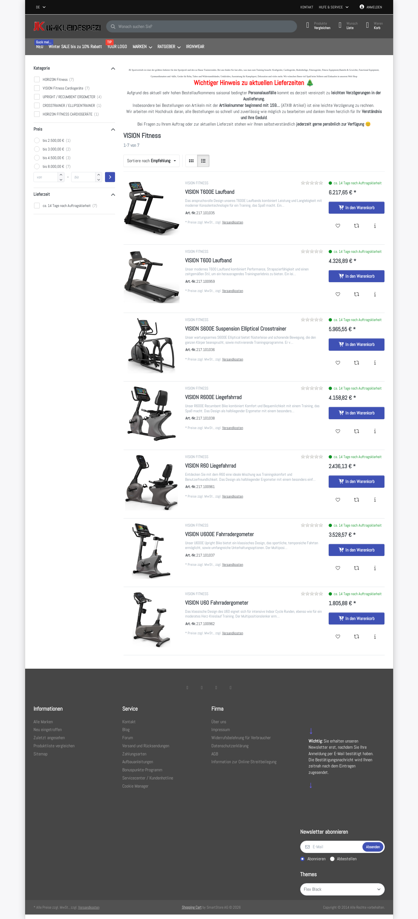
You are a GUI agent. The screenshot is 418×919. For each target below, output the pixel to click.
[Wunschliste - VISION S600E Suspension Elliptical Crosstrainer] (338, 363)
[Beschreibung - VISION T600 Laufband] (375, 294)
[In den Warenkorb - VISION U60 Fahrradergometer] (356, 618)
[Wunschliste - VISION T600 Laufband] (338, 294)
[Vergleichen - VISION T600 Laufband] (356, 294)
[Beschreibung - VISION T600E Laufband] (375, 226)
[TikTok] (216, 687)
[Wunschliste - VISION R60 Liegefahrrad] (338, 500)
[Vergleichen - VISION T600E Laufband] (356, 226)
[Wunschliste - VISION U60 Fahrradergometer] (338, 637)
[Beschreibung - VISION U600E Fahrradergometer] (375, 568)
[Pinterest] (230, 687)
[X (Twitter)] (202, 687)
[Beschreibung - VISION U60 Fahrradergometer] (375, 637)
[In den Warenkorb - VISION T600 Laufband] (356, 276)
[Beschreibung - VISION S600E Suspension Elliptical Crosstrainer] (375, 363)
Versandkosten (232, 222)
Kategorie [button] (42, 68)
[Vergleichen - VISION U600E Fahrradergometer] (356, 568)
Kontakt (306, 7)
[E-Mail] (330, 847)
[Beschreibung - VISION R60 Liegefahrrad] (375, 500)
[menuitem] (40, 47)
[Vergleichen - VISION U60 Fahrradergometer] (356, 637)
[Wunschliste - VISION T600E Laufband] (338, 226)
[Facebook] (187, 687)
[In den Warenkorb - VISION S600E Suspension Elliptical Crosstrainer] (356, 344)
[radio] (191, 161)
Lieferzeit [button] (42, 194)
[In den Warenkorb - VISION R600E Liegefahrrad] (356, 413)
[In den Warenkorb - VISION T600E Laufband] (356, 208)
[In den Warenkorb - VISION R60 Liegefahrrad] (356, 481)
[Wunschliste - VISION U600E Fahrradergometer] (338, 568)
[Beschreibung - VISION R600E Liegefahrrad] (375, 431)
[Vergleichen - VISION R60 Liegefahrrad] (356, 500)
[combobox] (41, 7)
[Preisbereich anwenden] (110, 177)
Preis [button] (38, 129)
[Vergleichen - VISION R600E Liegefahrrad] (356, 431)
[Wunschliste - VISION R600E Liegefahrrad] (338, 431)
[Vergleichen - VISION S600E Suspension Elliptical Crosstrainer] (356, 363)
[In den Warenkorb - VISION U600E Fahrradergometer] (356, 550)
